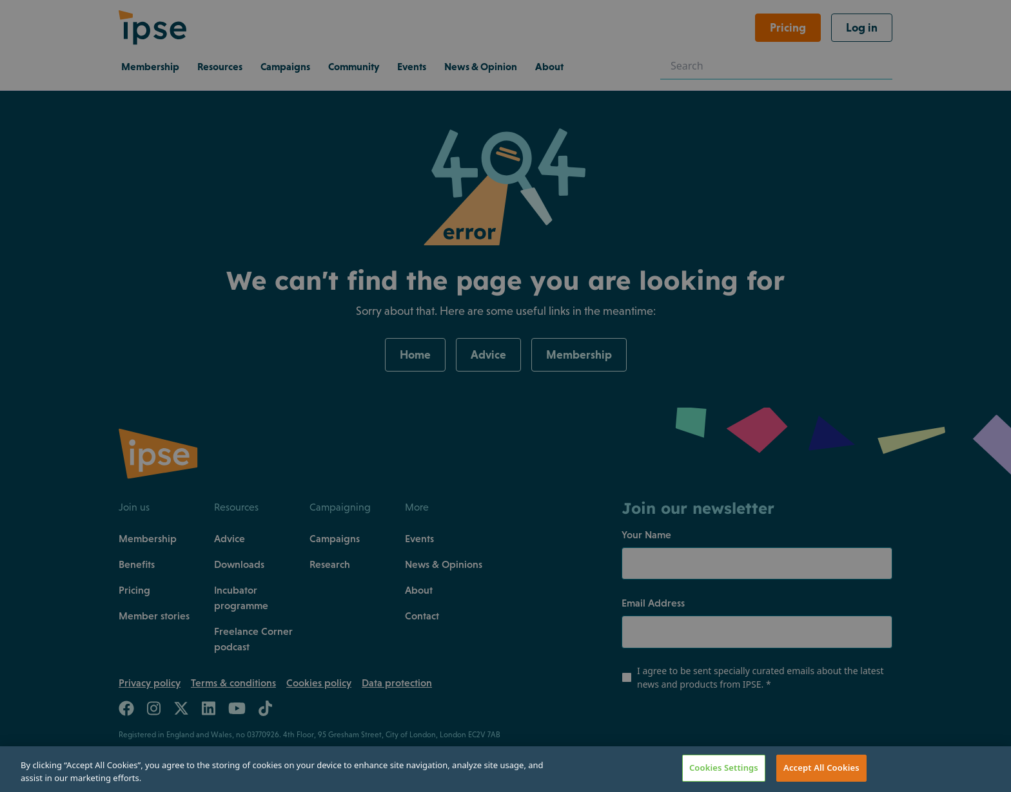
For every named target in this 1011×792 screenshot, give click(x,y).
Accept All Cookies (821, 767)
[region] (505, 769)
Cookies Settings (723, 767)
